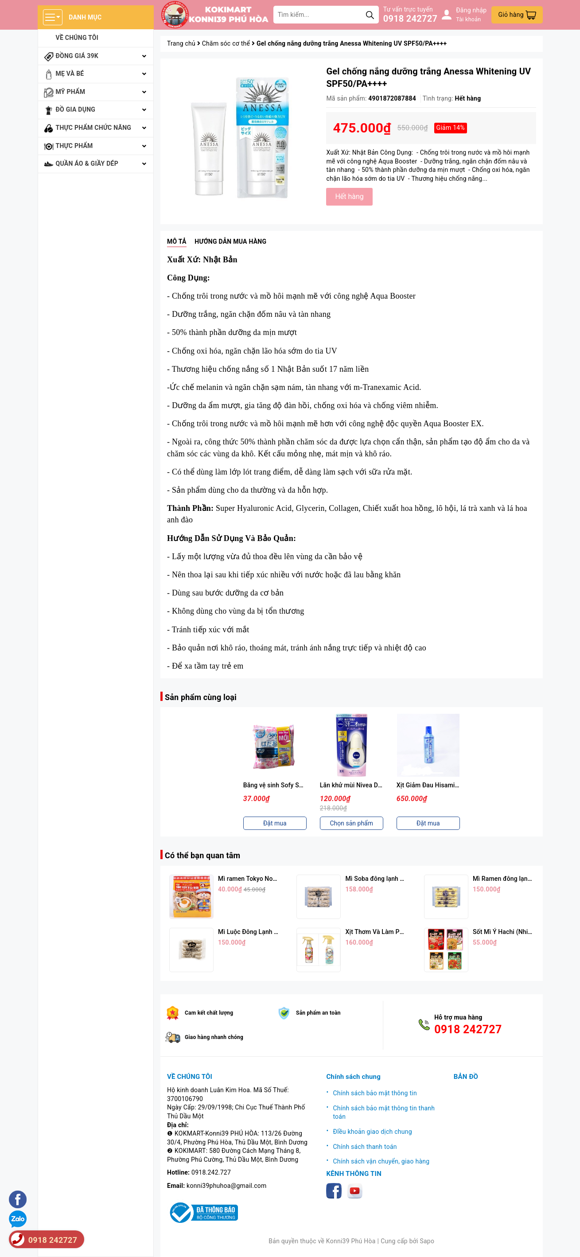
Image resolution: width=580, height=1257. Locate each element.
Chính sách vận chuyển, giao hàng (381, 1161)
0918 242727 (410, 18)
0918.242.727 (211, 1172)
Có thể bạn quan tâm (202, 855)
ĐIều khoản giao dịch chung (372, 1131)
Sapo (427, 1241)
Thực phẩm (74, 145)
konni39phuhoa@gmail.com (226, 1185)
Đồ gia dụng (76, 109)
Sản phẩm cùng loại (201, 697)
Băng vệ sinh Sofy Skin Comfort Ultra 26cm (304, 785)
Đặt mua (275, 823)
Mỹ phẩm (71, 91)
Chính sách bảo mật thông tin (375, 1093)
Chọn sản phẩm (351, 823)
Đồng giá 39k (77, 55)
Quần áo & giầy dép (87, 163)
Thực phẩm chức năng (94, 127)
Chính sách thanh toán (365, 1146)
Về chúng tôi (77, 37)
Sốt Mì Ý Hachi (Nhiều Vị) (508, 931)
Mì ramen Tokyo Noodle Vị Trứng (264, 878)
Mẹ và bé (70, 73)
